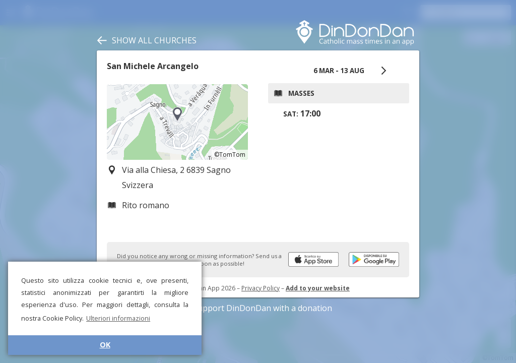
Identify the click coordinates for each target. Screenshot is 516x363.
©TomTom (229, 154)
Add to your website (318, 288)
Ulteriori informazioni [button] (118, 318)
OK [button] (105, 344)
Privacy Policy (260, 288)
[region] (177, 122)
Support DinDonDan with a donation (258, 308)
